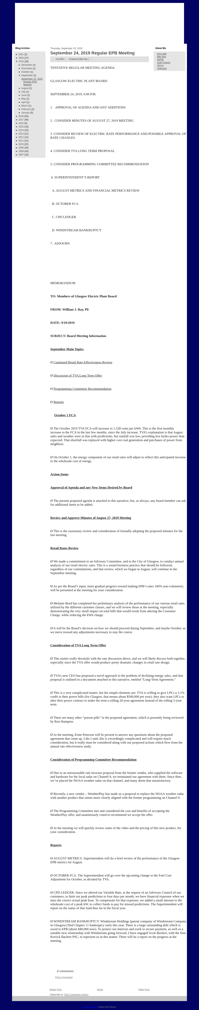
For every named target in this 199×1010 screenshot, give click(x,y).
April (23, 102)
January (25, 112)
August (25, 88)
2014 (21, 130)
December (26, 65)
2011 (21, 140)
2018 (21, 116)
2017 (21, 119)
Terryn (160, 65)
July (23, 91)
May (23, 98)
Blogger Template (90, 1007)
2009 (21, 147)
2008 (21, 151)
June (23, 95)
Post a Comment (63, 977)
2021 (21, 54)
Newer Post (56, 989)
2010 (21, 144)
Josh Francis (163, 62)
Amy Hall (161, 53)
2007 (21, 154)
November (26, 68)
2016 (21, 123)
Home (100, 989)
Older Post (143, 989)
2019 (21, 61)
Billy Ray (161, 56)
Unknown (162, 68)
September (27, 75)
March (24, 105)
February (26, 109)
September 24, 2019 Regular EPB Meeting (32, 82)
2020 (21, 58)
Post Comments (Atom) (76, 994)
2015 (21, 126)
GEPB (160, 59)
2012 (21, 137)
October (25, 72)
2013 (21, 133)
